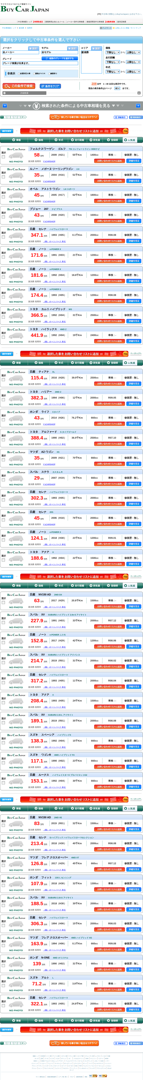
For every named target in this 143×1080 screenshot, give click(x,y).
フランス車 (72, 1056)
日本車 (43, 1056)
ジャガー (46, 1066)
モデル (44, 48)
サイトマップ (135, 28)
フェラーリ (58, 1068)
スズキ (58, 1058)
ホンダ (37, 1058)
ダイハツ (63, 1058)
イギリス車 (64, 1056)
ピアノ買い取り (63, 1077)
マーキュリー (59, 1063)
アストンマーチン (37, 1066)
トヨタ (104, 1056)
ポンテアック (68, 1063)
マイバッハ (93, 1058)
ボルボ (109, 1068)
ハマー (107, 1061)
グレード (7, 59)
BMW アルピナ (45, 1061)
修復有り (53, 73)
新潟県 (21, 28)
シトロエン (108, 1066)
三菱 (41, 1058)
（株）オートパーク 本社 (54, 241)
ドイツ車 (49, 1056)
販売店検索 (121, 22)
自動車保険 (110, 22)
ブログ (72, 1077)
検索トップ (36, 1056)
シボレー (96, 1061)
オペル (81, 1061)
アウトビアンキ (101, 1068)
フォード (50, 1063)
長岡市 (29, 28)
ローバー (64, 1066)
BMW (106, 1058)
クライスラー (77, 1063)
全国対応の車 (25, 73)
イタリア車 (80, 1056)
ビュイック (35, 1063)
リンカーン (43, 1063)
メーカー (7, 48)
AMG (87, 1058)
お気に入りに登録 (122, 28)
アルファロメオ (48, 1068)
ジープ (91, 1063)
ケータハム (99, 1066)
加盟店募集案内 (51, 1077)
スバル (46, 1058)
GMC (102, 1061)
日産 (109, 1056)
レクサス (97, 1056)
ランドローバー (55, 1066)
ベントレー (108, 1063)
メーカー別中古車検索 (75, 22)
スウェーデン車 (89, 1056)
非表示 (11, 73)
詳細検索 (24, 93)
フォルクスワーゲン (71, 1061)
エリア (84, 48)
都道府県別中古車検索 (95, 22)
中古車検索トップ (25, 22)
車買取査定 (38, 22)
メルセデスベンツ (79, 1058)
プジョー (34, 1068)
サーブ (72, 1070)
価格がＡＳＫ (40, 73)
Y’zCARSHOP (49, 161)
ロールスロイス (98, 1063)
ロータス (71, 1066)
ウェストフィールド (89, 1066)
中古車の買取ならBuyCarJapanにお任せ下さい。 (122, 14)
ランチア (92, 1068)
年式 (108, 67)
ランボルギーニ (83, 1068)
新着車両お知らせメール (54, 22)
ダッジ (85, 1063)
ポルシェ (54, 1061)
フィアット (74, 1068)
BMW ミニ (37, 1061)
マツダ (52, 1058)
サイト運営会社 (40, 1077)
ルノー (40, 1068)
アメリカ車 (56, 1056)
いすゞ (70, 1058)
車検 (86, 1077)
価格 (108, 48)
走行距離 (110, 57)
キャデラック (88, 1061)
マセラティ (66, 1068)
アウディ (61, 1061)
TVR (80, 1066)
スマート (101, 1058)
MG (76, 1066)
